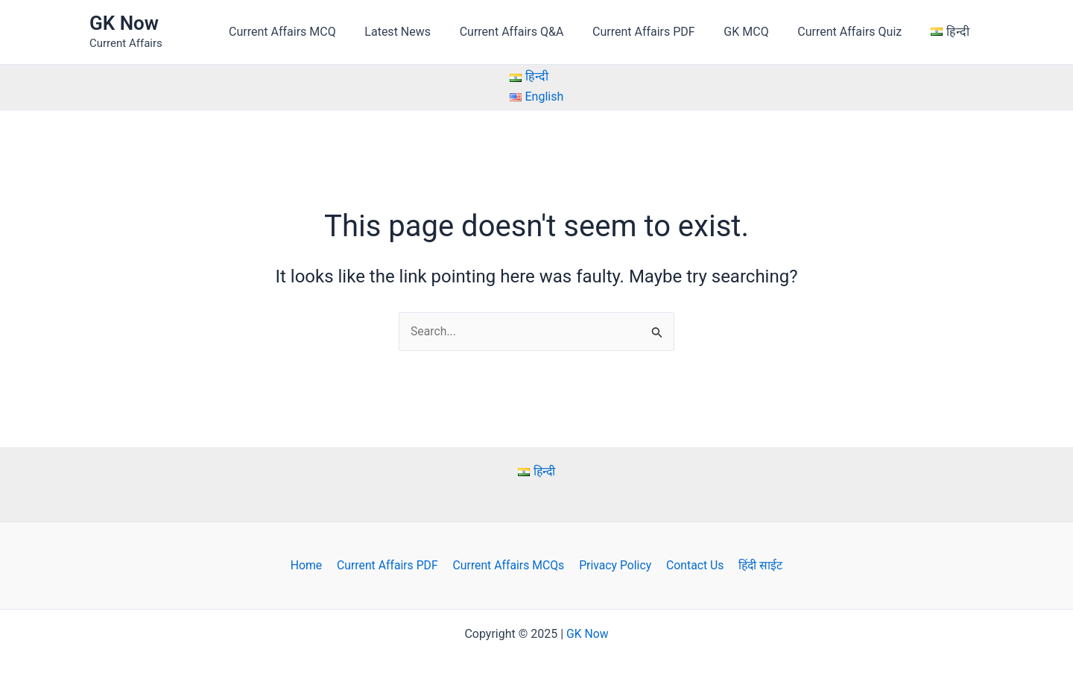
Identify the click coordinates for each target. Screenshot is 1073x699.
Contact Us (692, 565)
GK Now (124, 23)
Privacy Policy (614, 565)
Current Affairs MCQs (509, 565)
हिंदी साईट (756, 565)
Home (310, 565)
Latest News (425, 32)
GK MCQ (758, 32)
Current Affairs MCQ (314, 32)
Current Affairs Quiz (857, 32)
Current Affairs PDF (661, 32)
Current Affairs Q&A (534, 32)
